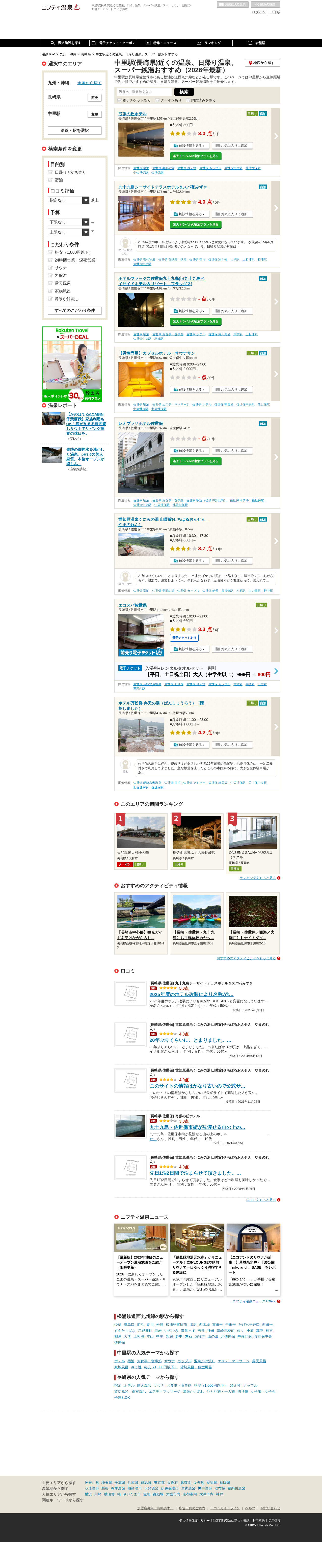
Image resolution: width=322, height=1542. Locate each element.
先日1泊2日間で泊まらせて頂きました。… (195, 1173)
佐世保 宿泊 (141, 168)
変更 (94, 98)
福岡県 (225, 1483)
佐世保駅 (157, 172)
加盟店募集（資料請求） (155, 1508)
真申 (259, 1331)
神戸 (219, 1494)
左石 (188, 1336)
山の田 (213, 1336)
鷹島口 (129, 1325)
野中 (178, 1336)
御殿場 (158, 1494)
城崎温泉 (135, 1488)
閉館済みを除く (203, 100)
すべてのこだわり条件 (75, 310)
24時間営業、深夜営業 (75, 260)
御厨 (193, 1325)
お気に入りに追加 (234, 146)
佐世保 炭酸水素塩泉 (147, 684)
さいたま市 (132, 1494)
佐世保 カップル (210, 168)
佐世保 (119, 1342)
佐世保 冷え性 (186, 168)
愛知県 (211, 1483)
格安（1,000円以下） (161, 1367)
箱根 (105, 1488)
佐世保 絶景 (210, 591)
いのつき (171, 1331)
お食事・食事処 (149, 1361)
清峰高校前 (225, 1331)
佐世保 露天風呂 (219, 334)
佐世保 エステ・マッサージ (170, 404)
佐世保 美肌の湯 (163, 168)
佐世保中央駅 (233, 168)
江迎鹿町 (145, 1331)
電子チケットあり (137, 100)
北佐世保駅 (253, 168)
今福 (117, 1325)
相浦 (117, 1336)
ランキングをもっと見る (258, 878)
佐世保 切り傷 (173, 684)
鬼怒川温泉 (236, 1488)
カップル (184, 1361)
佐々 (240, 1331)
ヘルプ (250, 1508)
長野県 (198, 1483)
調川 (150, 1325)
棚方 (269, 1331)
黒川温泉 (205, 1488)
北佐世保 (228, 1336)
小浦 (250, 1331)
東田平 (217, 1325)
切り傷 (242, 1391)
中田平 (230, 1325)
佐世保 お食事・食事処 (167, 334)
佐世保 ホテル (195, 334)
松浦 (159, 1325)
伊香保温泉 (170, 1488)
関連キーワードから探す (63, 1500)
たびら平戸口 (249, 1325)
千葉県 (120, 1483)
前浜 (140, 1325)
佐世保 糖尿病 (217, 783)
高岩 (158, 1331)
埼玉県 (106, 1483)
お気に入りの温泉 (233, 4)
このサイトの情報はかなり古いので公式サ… (198, 1086)
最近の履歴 (265, 4)
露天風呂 (259, 1361)
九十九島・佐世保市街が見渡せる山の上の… (198, 1127)
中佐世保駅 (140, 172)
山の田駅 (255, 591)
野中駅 (268, 591)
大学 (127, 1336)
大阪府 (172, 1483)
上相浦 (138, 1336)
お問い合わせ (270, 1508)
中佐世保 (244, 1336)
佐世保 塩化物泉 (144, 259)
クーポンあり (171, 100)
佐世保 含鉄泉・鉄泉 (172, 259)
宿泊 (131, 1361)
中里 (159, 1336)
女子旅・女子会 (263, 1391)
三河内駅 (139, 688)
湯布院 (219, 1488)
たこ (153, 1138)
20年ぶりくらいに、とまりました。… (191, 1040)
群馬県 (146, 1483)
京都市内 (190, 1494)
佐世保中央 (263, 1336)
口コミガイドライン (225, 1508)
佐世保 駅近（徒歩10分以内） (206, 500)
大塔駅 (238, 684)
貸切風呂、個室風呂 (196, 1367)
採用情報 (274, 1520)
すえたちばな (125, 1331)
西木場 (204, 1325)
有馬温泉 (118, 1488)
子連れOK (122, 1398)
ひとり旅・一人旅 (221, 1391)
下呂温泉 (151, 1488)
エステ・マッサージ (234, 1361)
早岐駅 (250, 684)
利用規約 (259, 1520)
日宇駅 (262, 684)
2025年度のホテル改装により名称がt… (192, 994)
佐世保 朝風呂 (223, 404)
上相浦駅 (249, 259)
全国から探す (89, 82)
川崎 (97, 1494)
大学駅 (234, 259)
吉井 (201, 1331)
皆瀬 (169, 1336)
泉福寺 (200, 1336)
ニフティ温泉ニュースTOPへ (254, 1301)
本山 (150, 1336)
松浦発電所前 (176, 1325)
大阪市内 (173, 1494)
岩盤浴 (61, 275)
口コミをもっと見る (261, 1200)
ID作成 (275, 12)
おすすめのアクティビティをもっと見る (246, 958)
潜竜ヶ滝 (188, 1331)
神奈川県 (92, 1483)
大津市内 (206, 1494)
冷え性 (136, 1367)
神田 (210, 1331)
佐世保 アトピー (194, 783)
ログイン (259, 12)
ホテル (119, 1361)
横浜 (88, 1494)
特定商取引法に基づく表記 (231, 1520)
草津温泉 (92, 1488)
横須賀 (109, 1494)
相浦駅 (262, 259)
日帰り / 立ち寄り (70, 172)
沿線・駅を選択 (75, 130)
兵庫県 (133, 1483)
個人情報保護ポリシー (194, 1520)
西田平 (267, 1325)
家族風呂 (121, 1367)
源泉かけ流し (204, 1361)
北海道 (185, 1483)
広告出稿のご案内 (192, 1508)
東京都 (159, 1483)
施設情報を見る (190, 146)
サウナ (169, 1361)
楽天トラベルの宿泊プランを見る (195, 156)
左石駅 (241, 591)
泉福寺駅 (227, 591)
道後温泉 (188, 1488)
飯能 (146, 1494)
